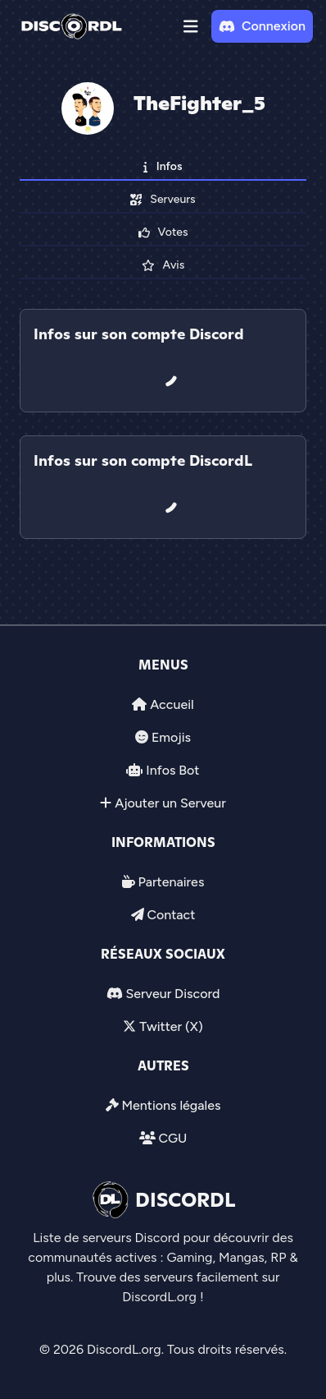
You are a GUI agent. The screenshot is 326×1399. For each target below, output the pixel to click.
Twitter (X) (170, 1026)
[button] (190, 26)
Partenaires (171, 882)
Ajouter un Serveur (170, 803)
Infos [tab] (162, 166)
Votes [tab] (163, 232)
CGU (172, 1138)
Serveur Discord (172, 993)
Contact (171, 915)
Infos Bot (172, 770)
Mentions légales (170, 1105)
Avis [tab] (163, 265)
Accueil (171, 704)
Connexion (262, 26)
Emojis (171, 737)
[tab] (163, 424)
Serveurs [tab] (162, 199)
